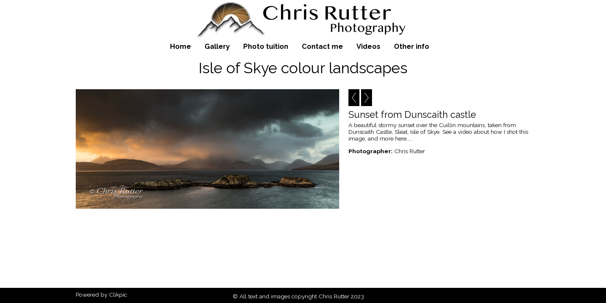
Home (180, 46)
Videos (368, 46)
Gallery (217, 46)
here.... (403, 138)
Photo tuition (265, 46)
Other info (411, 46)
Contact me (322, 46)
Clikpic (118, 294)
